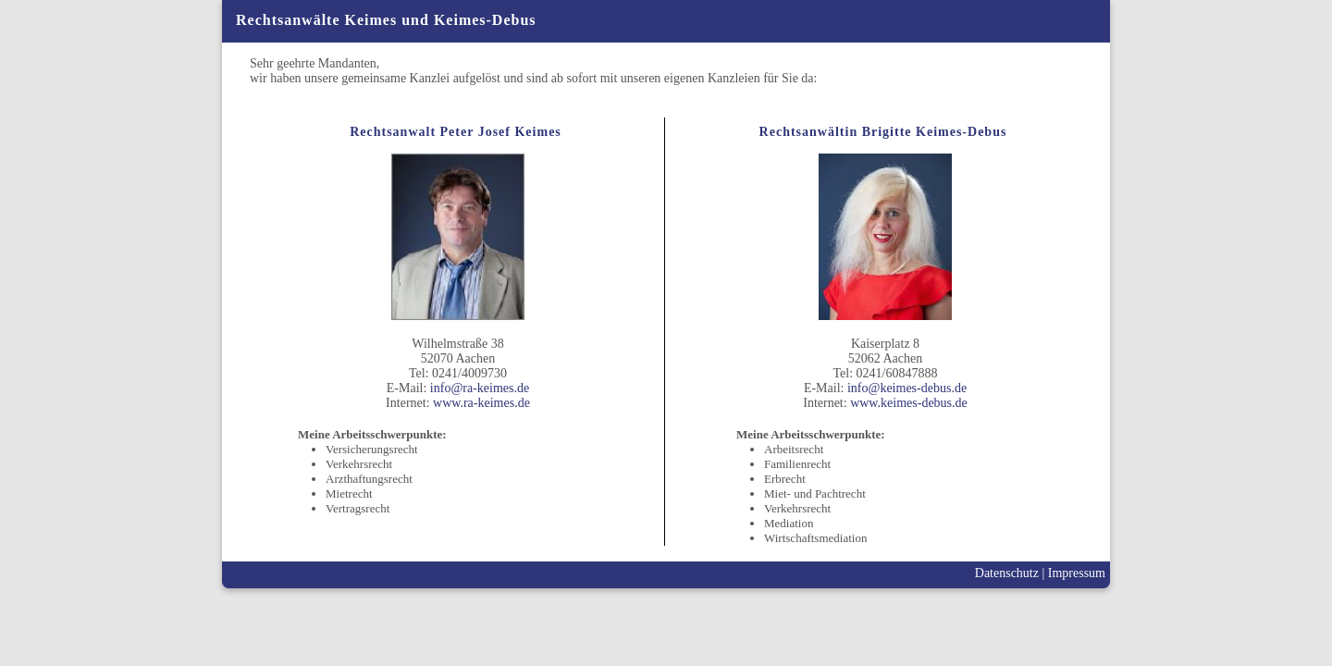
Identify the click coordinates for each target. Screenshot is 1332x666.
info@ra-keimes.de (479, 388)
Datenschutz (1007, 573)
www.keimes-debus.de (909, 403)
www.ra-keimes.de (481, 403)
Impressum (1076, 573)
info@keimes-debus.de (907, 388)
